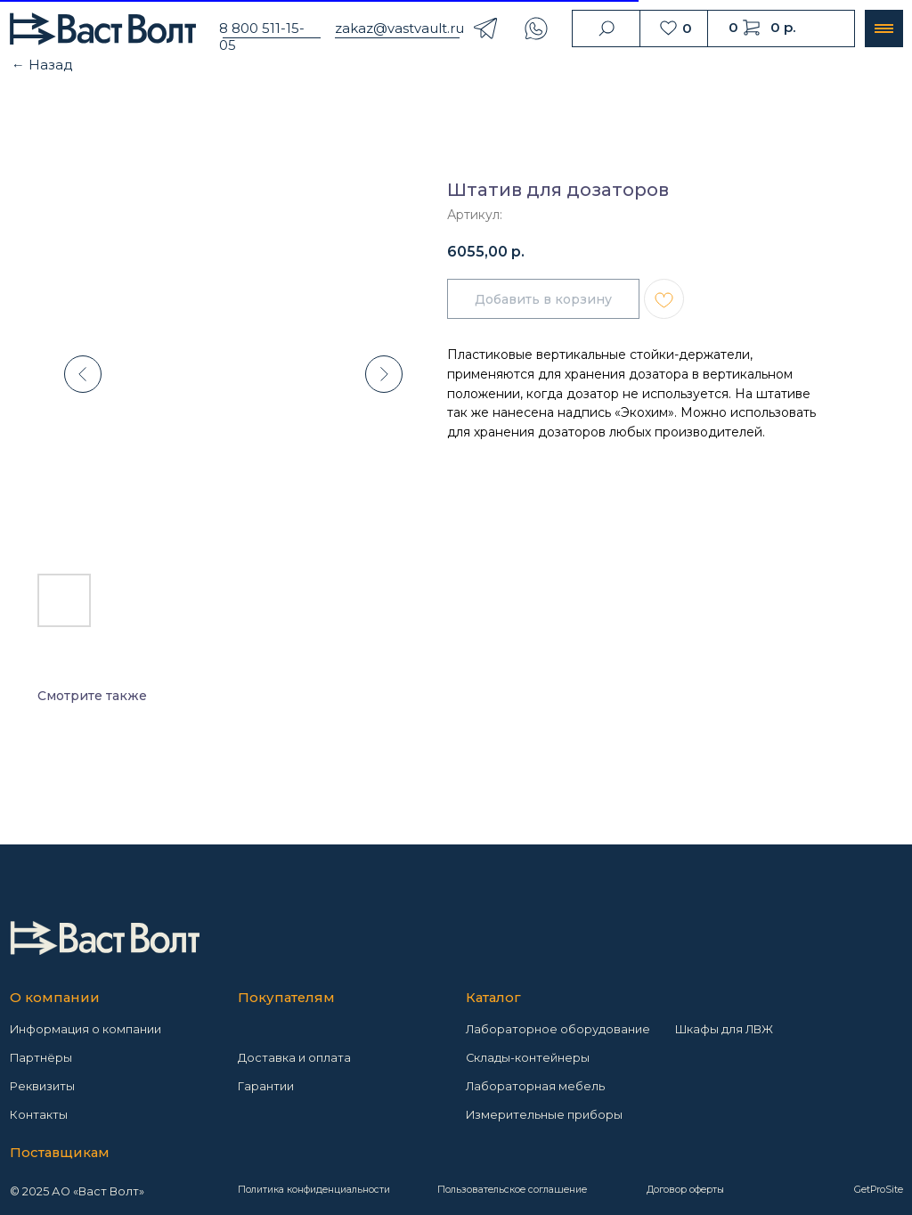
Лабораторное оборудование (558, 1029)
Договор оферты (685, 1189)
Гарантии (266, 1086)
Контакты (39, 1114)
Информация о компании (85, 1029)
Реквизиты (42, 1086)
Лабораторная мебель (535, 1086)
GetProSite (878, 1189)
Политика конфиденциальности (314, 1189)
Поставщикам (60, 1153)
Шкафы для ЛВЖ (724, 1029)
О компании (55, 998)
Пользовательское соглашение (512, 1189)
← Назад (42, 65)
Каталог (493, 998)
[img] (105, 937)
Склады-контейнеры (528, 1057)
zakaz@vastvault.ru (399, 28)
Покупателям (286, 998)
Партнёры (41, 1057)
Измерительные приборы (544, 1114)
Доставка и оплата (294, 1057)
